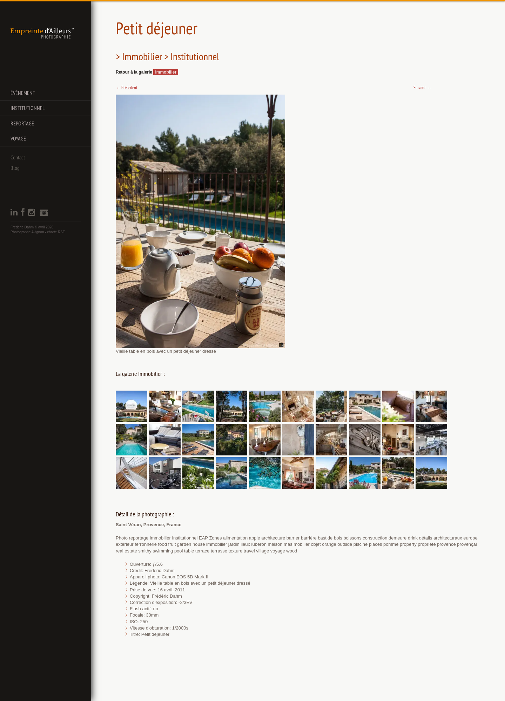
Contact (18, 157)
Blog (15, 167)
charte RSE (56, 232)
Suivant (422, 87)
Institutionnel (28, 107)
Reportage (22, 123)
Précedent (126, 87)
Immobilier (165, 72)
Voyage (18, 138)
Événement (23, 92)
